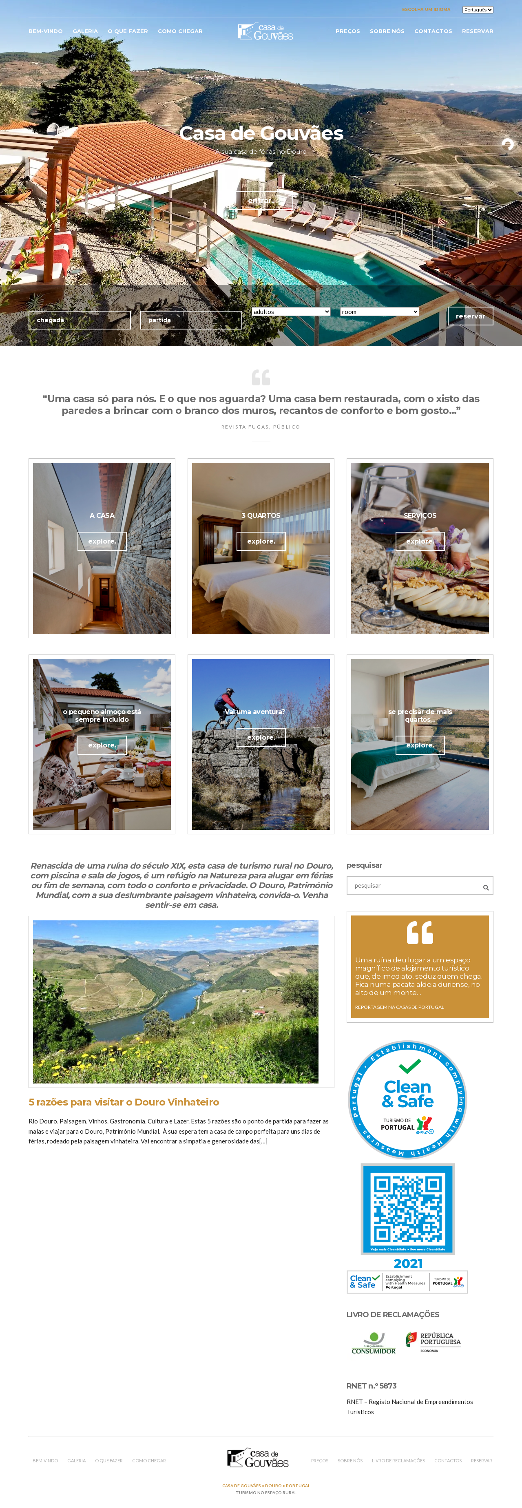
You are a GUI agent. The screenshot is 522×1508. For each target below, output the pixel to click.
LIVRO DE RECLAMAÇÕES (398, 1460)
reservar (477, 31)
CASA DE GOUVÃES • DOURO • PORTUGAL (266, 1485)
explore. (102, 541)
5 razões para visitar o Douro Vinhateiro (124, 1102)
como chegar (180, 31)
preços (319, 1460)
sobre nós (387, 31)
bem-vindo (46, 31)
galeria (85, 31)
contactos (433, 31)
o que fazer (128, 31)
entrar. (261, 200)
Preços (348, 31)
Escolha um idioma (426, 9)
